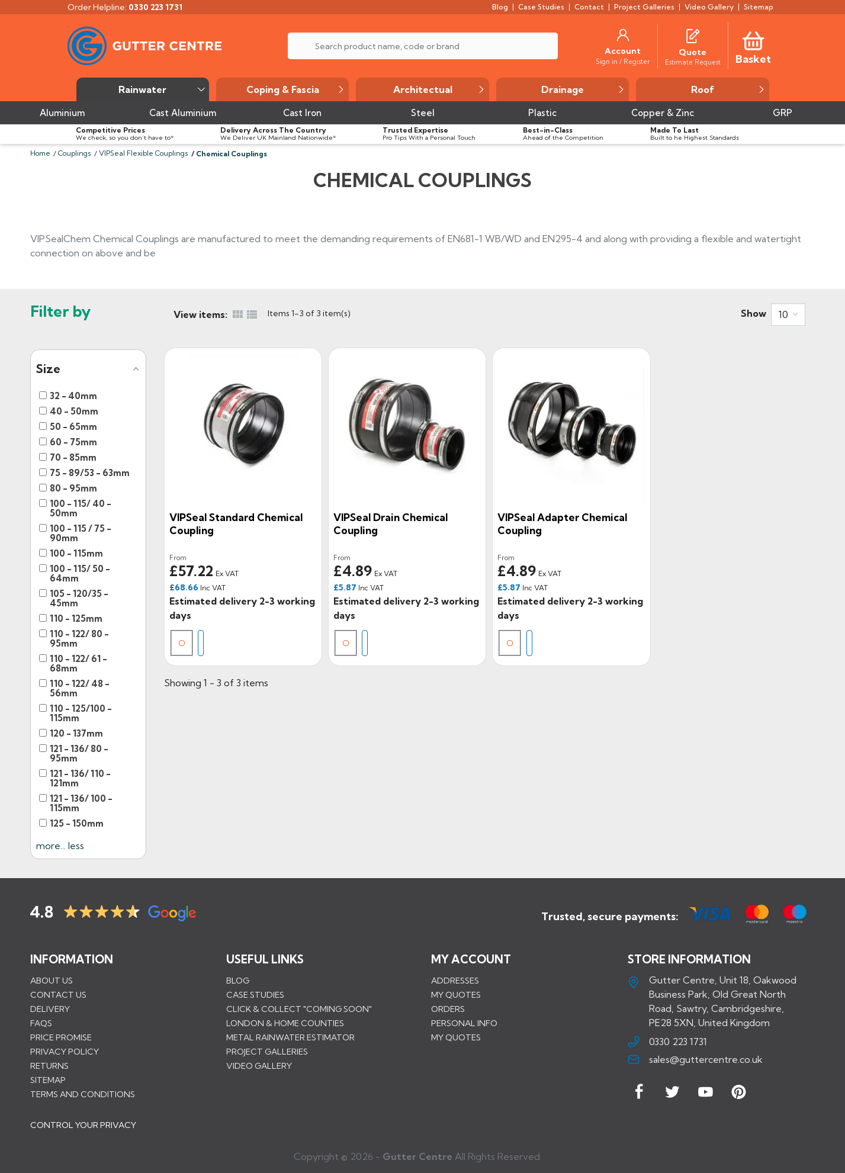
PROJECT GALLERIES (267, 1051)
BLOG (237, 980)
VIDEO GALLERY (259, 1065)
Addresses (455, 980)
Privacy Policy (64, 1051)
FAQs (41, 1023)
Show (753, 313)
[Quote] (692, 52)
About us (51, 980)
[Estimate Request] (693, 61)
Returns (49, 1065)
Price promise (61, 1037)
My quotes (456, 994)
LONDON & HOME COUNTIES (285, 1023)
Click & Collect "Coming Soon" (299, 1009)
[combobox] (788, 314)
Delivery (50, 1009)
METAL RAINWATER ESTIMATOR (290, 1037)
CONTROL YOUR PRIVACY (83, 1125)
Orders (448, 1009)
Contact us (58, 994)
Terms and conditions (82, 1094)
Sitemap (48, 1080)
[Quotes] (693, 35)
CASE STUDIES (255, 994)
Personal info (464, 1023)
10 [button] (783, 314)
